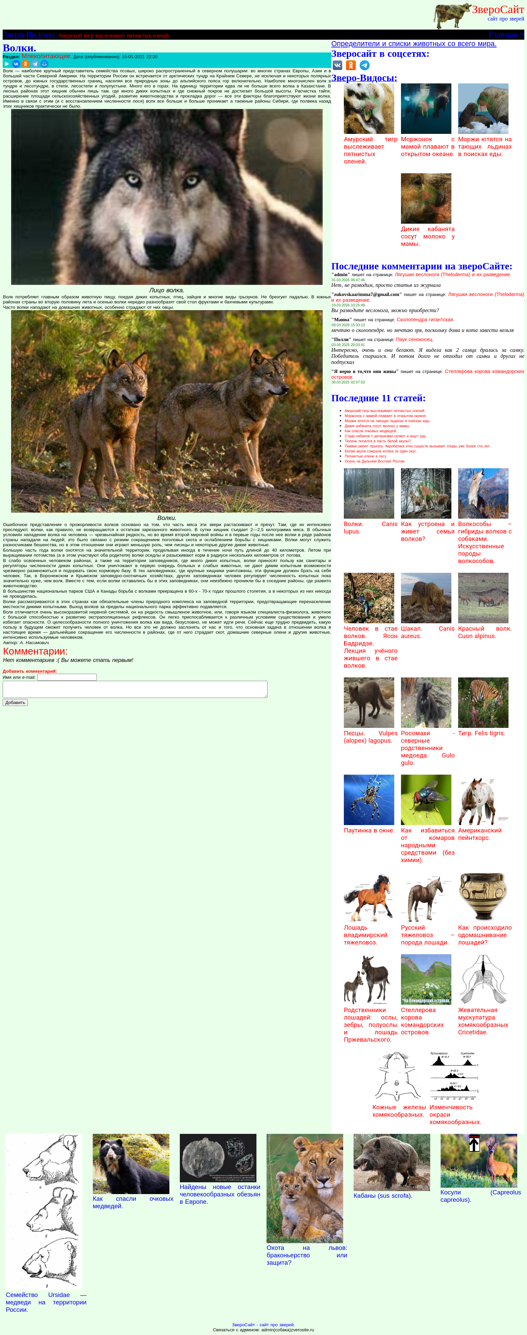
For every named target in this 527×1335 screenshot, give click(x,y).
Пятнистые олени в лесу (366, 456)
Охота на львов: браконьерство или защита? (307, 1255)
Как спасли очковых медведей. (371, 431)
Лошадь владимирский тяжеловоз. (369, 931)
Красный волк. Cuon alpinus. (485, 629)
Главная (502, 34)
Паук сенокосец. (415, 339)
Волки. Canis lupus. (371, 524)
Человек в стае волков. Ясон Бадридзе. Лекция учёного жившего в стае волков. (371, 643)
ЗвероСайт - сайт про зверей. (263, 1324)
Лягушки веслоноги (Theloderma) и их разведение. (453, 274)
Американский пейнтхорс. (483, 830)
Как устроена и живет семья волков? (428, 528)
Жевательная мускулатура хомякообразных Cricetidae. (483, 1017)
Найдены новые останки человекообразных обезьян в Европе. (220, 1194)
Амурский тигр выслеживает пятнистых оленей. (114, 35)
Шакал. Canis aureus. (428, 629)
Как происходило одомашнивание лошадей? (485, 931)
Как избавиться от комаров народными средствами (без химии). (428, 841)
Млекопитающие (46, 56)
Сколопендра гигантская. (425, 319)
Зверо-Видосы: (30, 34)
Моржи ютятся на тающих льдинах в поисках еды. (485, 143)
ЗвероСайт (498, 9)
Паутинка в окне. (369, 826)
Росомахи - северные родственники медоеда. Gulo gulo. (428, 744)
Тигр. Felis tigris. (483, 729)
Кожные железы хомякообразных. (399, 1107)
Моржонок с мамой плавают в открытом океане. (428, 143)
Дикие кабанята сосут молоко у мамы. (428, 233)
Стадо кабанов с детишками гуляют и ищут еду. (386, 436)
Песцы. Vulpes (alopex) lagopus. (371, 733)
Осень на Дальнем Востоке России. (375, 461)
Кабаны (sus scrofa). (383, 1195)
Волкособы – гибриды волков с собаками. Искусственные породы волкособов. (485, 539)
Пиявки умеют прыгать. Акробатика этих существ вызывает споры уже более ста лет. (417, 446)
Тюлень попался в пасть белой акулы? (378, 441)
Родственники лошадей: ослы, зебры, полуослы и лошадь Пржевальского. (371, 1021)
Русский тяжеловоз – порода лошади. (428, 931)
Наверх (474, 1143)
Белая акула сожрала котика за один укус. (381, 451)
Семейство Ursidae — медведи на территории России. (46, 1302)
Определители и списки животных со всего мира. (414, 44)
